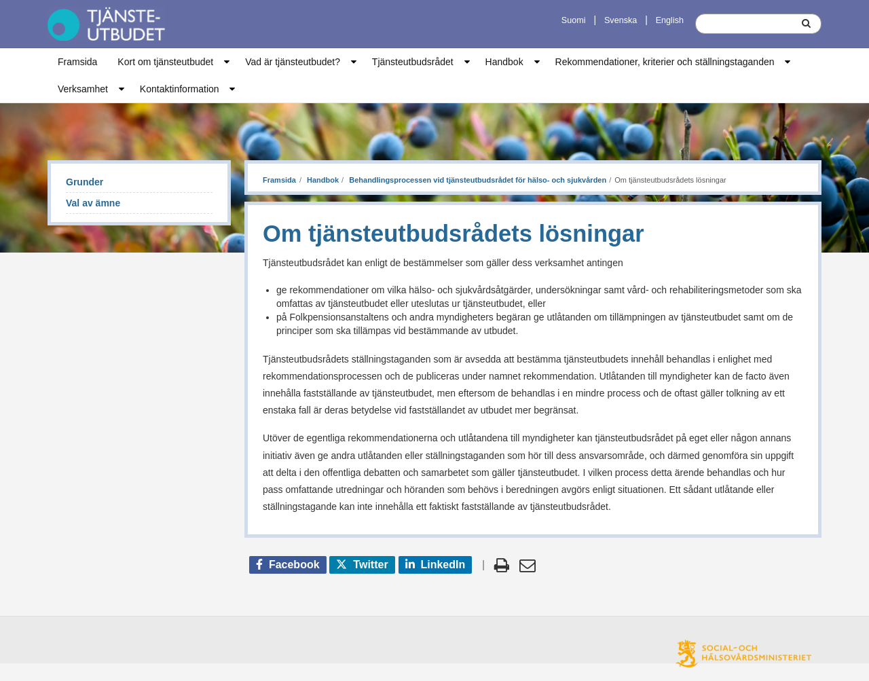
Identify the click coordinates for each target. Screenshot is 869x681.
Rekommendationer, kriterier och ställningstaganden (665, 61)
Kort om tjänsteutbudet (165, 61)
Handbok (504, 61)
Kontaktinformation (179, 89)
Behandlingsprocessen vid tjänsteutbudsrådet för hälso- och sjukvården (476, 180)
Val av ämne (93, 203)
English (670, 20)
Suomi (573, 20)
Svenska (620, 20)
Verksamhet (83, 89)
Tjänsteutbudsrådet (413, 61)
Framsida (77, 61)
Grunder (84, 182)
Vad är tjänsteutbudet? (292, 61)
